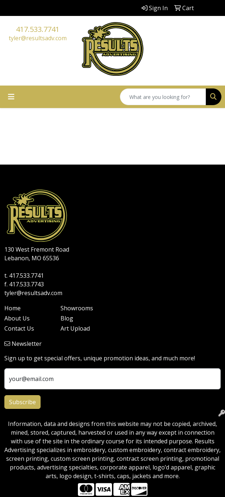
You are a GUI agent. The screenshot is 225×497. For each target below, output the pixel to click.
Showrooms (77, 308)
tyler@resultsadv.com (38, 38)
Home (12, 308)
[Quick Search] (163, 96)
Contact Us (19, 328)
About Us (17, 318)
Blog (67, 318)
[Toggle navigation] (11, 97)
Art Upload (75, 328)
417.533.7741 (37, 29)
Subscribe (22, 402)
